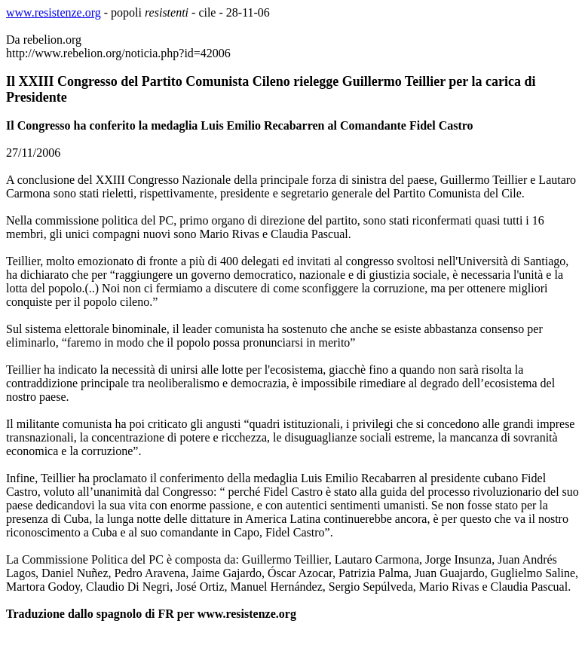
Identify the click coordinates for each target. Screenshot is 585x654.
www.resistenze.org (53, 12)
